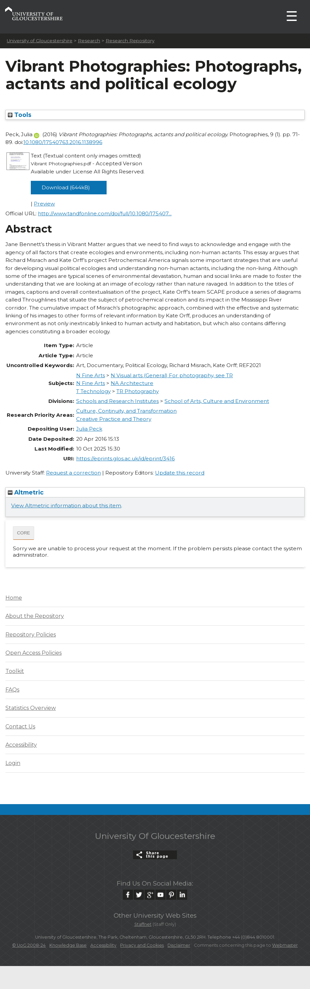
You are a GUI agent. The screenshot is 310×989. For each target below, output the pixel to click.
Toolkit (14, 671)
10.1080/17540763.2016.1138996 (62, 142)
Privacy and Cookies (142, 945)
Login (12, 763)
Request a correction (73, 472)
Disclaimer (179, 945)
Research (89, 40)
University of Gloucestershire (39, 40)
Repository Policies (30, 634)
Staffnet (143, 924)
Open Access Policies (33, 653)
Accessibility (21, 745)
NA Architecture (132, 383)
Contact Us (20, 726)
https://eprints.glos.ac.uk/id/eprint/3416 (125, 458)
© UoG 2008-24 (29, 945)
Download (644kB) (66, 187)
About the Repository (34, 616)
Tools (19, 114)
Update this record (179, 472)
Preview (44, 203)
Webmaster (285, 945)
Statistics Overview (30, 708)
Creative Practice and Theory (113, 419)
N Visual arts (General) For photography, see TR (172, 375)
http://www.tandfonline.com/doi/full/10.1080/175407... (105, 213)
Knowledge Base (68, 945)
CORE (23, 532)
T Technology (93, 391)
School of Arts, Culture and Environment (216, 401)
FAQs (12, 689)
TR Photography (137, 391)
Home (13, 598)
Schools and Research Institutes (117, 401)
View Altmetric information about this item (66, 505)
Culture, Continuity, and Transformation (126, 411)
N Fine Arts (90, 375)
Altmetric (26, 492)
